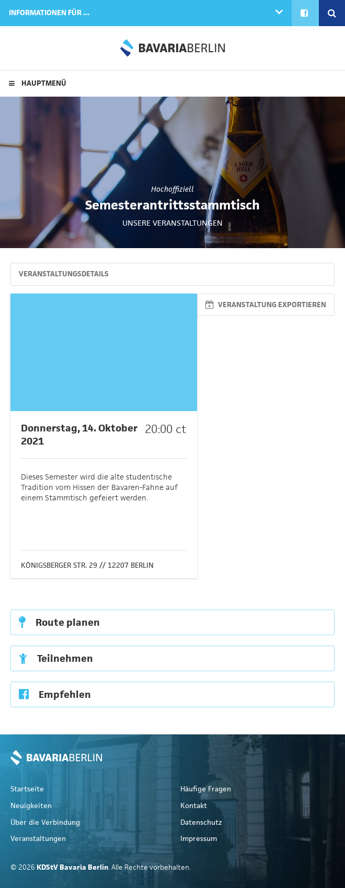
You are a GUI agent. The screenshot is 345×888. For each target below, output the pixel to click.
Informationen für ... (49, 12)
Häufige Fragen (205, 789)
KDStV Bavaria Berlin (172, 48)
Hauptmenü (37, 83)
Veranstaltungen (38, 838)
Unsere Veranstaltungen (172, 223)
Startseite (27, 789)
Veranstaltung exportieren (265, 304)
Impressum (198, 838)
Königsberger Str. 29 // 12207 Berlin (87, 565)
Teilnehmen (56, 658)
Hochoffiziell (172, 189)
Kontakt (193, 805)
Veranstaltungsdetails (64, 274)
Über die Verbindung (45, 822)
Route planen (59, 622)
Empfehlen (55, 694)
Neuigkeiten (31, 805)
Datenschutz (201, 822)
